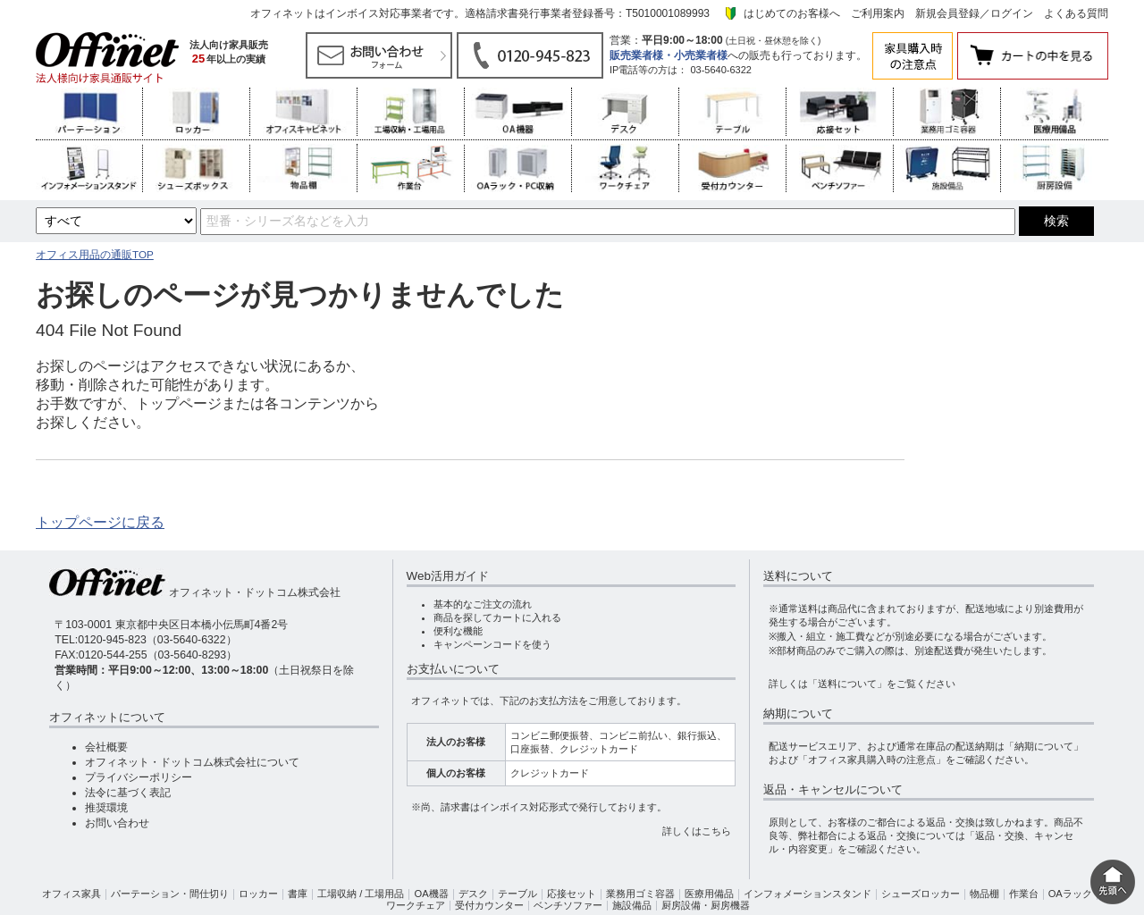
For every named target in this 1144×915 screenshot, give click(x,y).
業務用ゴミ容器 (640, 893)
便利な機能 (458, 630)
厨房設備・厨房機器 (705, 905)
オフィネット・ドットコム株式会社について (192, 762)
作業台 (1024, 893)
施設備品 (632, 905)
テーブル (517, 893)
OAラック (1070, 893)
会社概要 (106, 747)
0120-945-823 (112, 640)
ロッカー (258, 893)
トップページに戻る (100, 522)
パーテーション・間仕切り (170, 893)
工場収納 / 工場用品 (360, 893)
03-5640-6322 (721, 69)
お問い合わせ (117, 823)
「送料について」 (847, 683)
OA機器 (431, 893)
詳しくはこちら (696, 831)
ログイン (1011, 13)
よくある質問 (1076, 13)
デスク (473, 893)
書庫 (297, 893)
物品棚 (984, 893)
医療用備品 (709, 893)
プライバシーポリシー (138, 777)
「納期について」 (1044, 746)
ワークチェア (415, 905)
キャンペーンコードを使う (492, 644)
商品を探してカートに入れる (497, 617)
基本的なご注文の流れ (482, 604)
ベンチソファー (568, 905)
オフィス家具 (71, 893)
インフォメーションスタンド (807, 893)
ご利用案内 (877, 13)
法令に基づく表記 (128, 792)
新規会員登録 (947, 13)
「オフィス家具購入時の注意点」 (872, 759)
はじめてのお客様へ (792, 13)
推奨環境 (106, 808)
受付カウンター (489, 905)
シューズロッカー (920, 893)
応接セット (571, 893)
